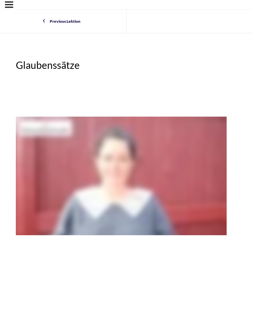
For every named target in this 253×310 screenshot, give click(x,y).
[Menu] (9, 4)
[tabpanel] (121, 177)
